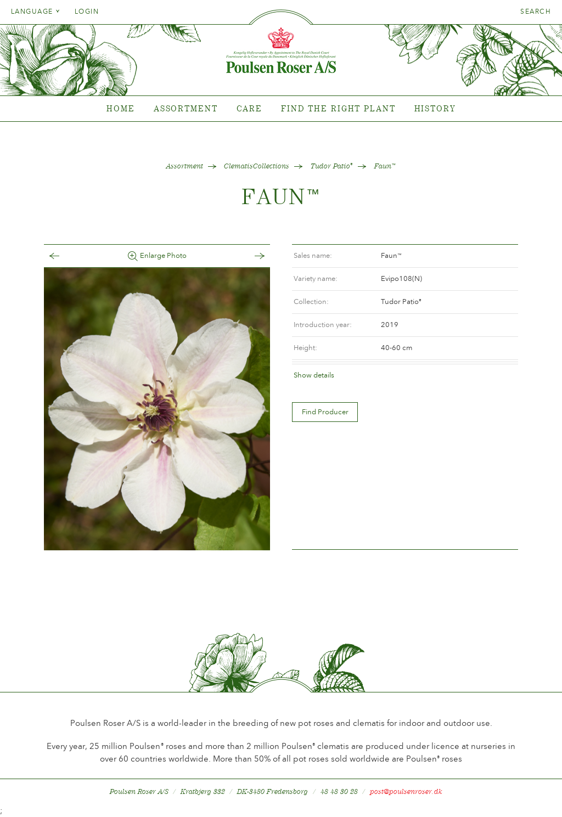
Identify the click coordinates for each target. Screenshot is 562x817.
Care (250, 108)
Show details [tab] (314, 375)
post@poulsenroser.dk (406, 791)
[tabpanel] (281, 109)
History (435, 108)
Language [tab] (35, 11)
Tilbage (65, 256)
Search (535, 11)
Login (87, 11)
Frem (248, 256)
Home (120, 108)
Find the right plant (338, 108)
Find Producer (325, 412)
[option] (157, 409)
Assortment (186, 108)
